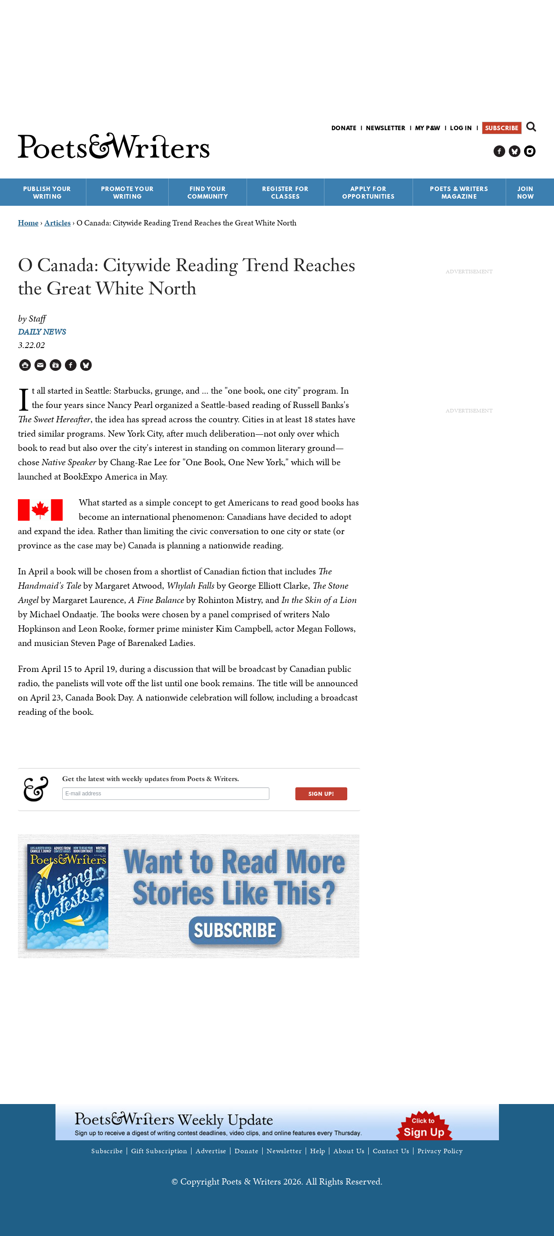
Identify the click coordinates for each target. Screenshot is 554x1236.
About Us (348, 1151)
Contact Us (391, 1151)
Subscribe (502, 128)
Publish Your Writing (47, 192)
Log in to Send (40, 365)
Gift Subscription (159, 1151)
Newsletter (385, 128)
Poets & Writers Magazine (459, 192)
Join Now (525, 192)
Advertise (211, 1151)
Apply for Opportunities (368, 192)
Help (318, 1151)
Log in (461, 128)
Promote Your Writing (127, 192)
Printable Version (25, 365)
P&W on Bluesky (515, 151)
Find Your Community (208, 192)
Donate (344, 128)
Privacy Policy (440, 1151)
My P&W (427, 128)
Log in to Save (56, 365)
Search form (531, 127)
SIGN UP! (321, 794)
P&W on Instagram (530, 151)
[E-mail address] (165, 793)
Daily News (42, 332)
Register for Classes (285, 192)
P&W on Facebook (500, 151)
